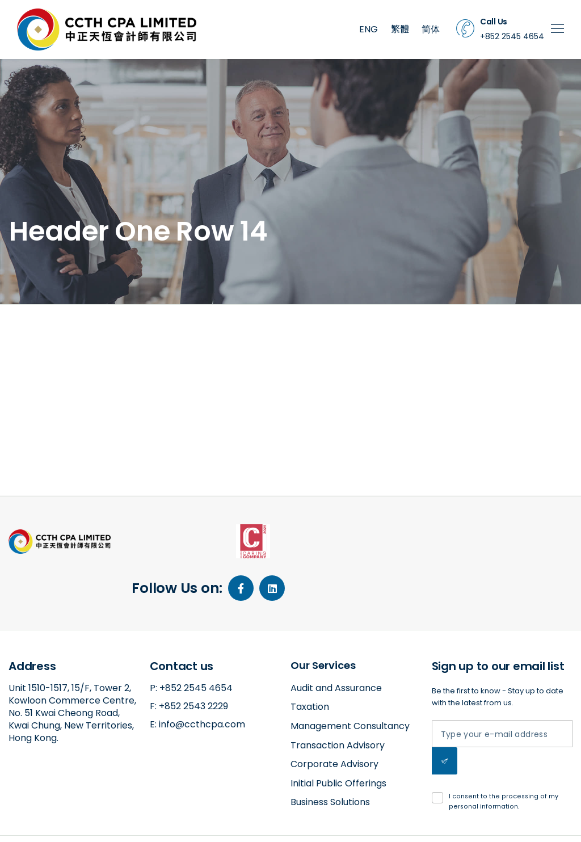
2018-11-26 (67, 365)
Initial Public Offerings (338, 740)
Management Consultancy (350, 683)
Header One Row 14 (75, 327)
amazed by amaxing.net (52, 823)
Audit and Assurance (336, 645)
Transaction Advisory (337, 702)
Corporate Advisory (334, 721)
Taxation (309, 664)
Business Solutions (330, 759)
